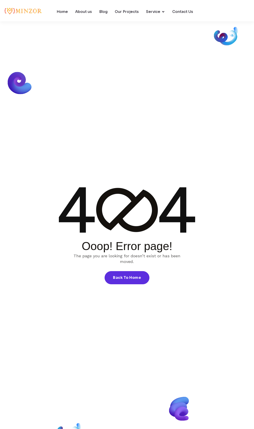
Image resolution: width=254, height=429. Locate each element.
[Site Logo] (23, 12)
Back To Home (127, 277)
